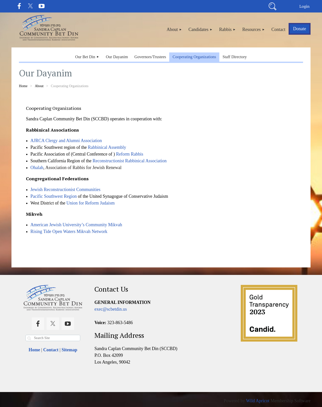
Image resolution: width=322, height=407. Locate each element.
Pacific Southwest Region (53, 196)
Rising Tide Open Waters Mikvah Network (68, 231)
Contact (50, 349)
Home (23, 86)
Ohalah (36, 167)
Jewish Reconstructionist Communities (65, 189)
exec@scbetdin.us (110, 309)
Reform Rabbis (129, 154)
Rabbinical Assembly (107, 147)
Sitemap (69, 349)
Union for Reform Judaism (91, 203)
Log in (304, 6)
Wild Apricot (257, 400)
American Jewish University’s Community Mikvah (76, 224)
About (39, 86)
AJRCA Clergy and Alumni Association (66, 140)
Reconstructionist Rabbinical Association (129, 160)
